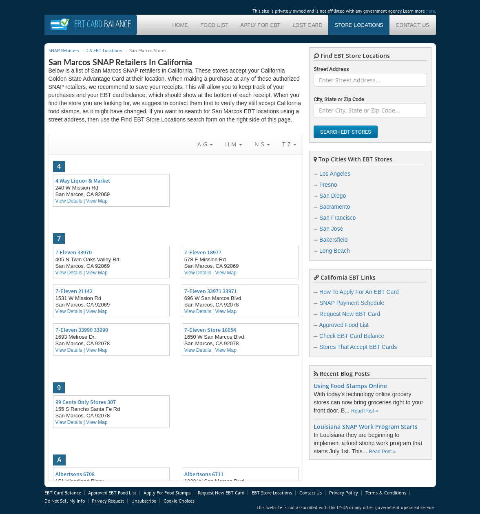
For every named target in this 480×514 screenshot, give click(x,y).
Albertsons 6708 (75, 474)
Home (180, 25)
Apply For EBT (260, 25)
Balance (102, 24)
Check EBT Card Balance (351, 336)
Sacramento (334, 206)
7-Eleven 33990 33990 (81, 329)
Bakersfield (333, 239)
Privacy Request (108, 501)
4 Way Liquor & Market (82, 180)
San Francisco (337, 217)
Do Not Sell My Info (64, 501)
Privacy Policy (343, 493)
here (430, 11)
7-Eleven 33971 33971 (210, 291)
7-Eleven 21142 (74, 291)
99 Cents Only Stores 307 (85, 402)
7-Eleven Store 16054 (210, 329)
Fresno (328, 184)
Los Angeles (334, 173)
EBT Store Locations (272, 493)
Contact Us (412, 25)
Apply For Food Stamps (167, 493)
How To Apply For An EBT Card (359, 292)
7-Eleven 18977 (202, 252)
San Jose (331, 228)
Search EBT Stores (345, 132)
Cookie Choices (179, 501)
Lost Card (307, 25)
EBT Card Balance (62, 493)
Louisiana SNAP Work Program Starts (366, 426)
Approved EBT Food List (112, 493)
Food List (214, 25)
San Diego (332, 195)
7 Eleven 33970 (73, 252)
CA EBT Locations (104, 50)
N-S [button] (262, 144)
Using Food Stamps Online (350, 386)
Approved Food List (343, 325)
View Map (96, 201)
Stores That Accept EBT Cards (358, 347)
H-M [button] (233, 144)
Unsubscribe (143, 501)
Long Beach (334, 250)
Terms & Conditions (385, 493)
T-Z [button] (289, 144)
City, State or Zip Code (339, 99)
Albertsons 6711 (203, 474)
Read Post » (364, 411)
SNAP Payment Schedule (351, 303)
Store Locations (358, 25)
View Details (68, 201)
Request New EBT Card (349, 314)
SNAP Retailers (64, 50)
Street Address (331, 69)
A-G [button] (205, 144)
